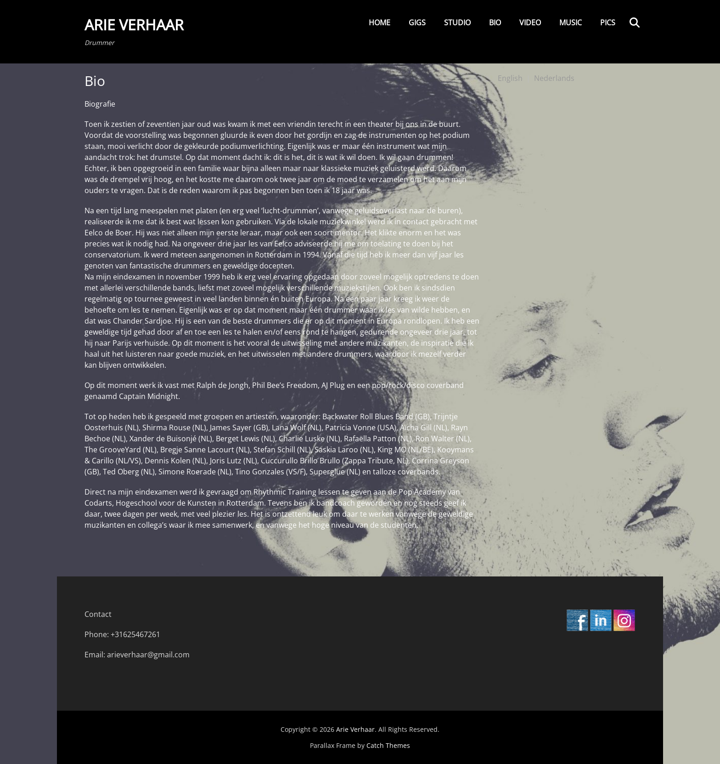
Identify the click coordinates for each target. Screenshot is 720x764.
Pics (607, 22)
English (510, 78)
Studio (457, 22)
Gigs (417, 22)
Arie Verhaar (134, 24)
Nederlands (554, 78)
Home (379, 22)
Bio (495, 22)
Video (530, 22)
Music (570, 22)
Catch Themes (388, 745)
